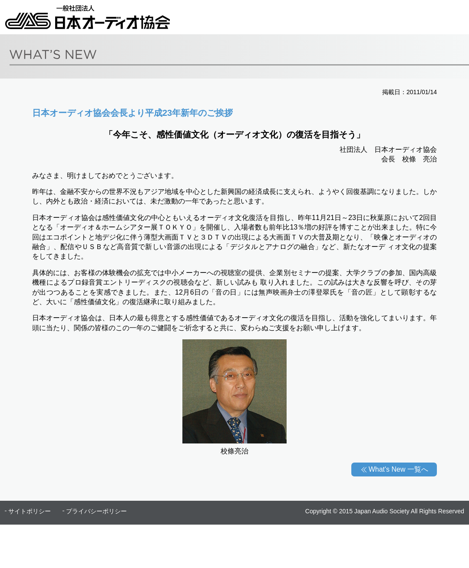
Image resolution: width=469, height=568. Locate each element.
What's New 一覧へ (398, 469)
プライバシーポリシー (96, 511)
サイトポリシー (29, 511)
